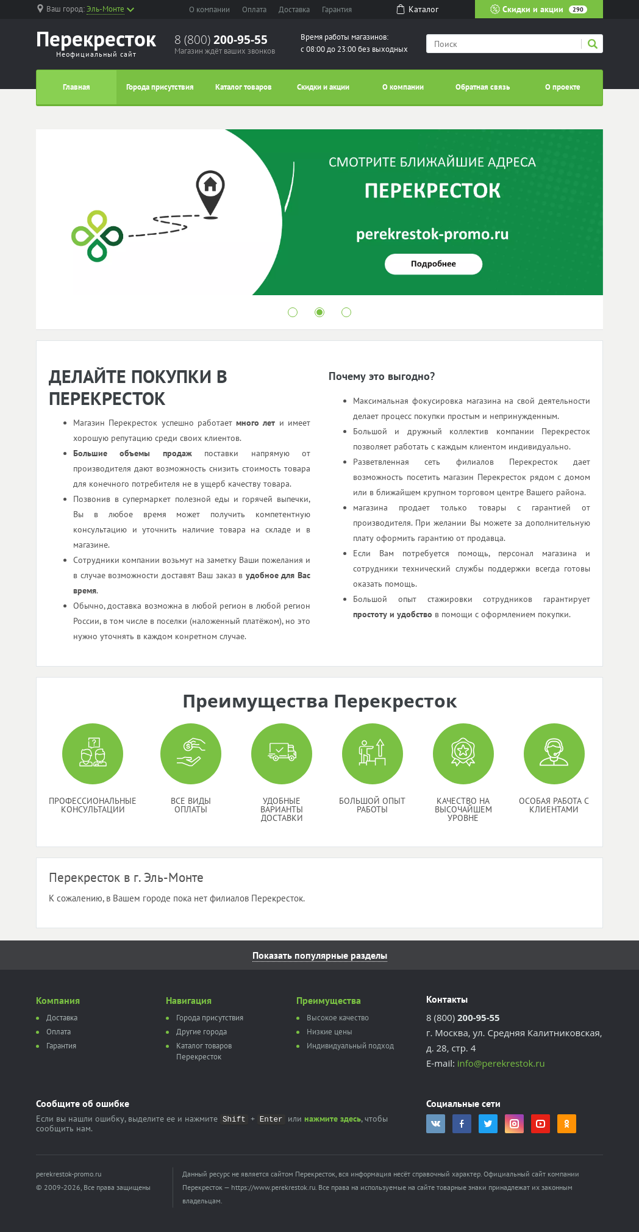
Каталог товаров (243, 87)
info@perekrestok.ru (501, 1063)
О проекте (562, 87)
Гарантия (337, 9)
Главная (76, 87)
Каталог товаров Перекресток (204, 1051)
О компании (209, 9)
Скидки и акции (538, 9)
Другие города (201, 1031)
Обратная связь (482, 87)
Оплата (254, 9)
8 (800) (221, 40)
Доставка (294, 9)
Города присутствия (160, 87)
